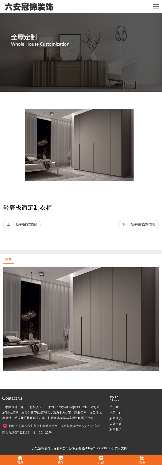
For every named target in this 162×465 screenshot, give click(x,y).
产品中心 (115, 412)
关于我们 (115, 407)
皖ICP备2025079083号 (97, 448)
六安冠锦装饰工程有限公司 (50, 448)
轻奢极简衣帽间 (26, 224)
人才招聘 (115, 424)
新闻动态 (115, 418)
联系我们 (115, 429)
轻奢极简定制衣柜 (143, 224)
